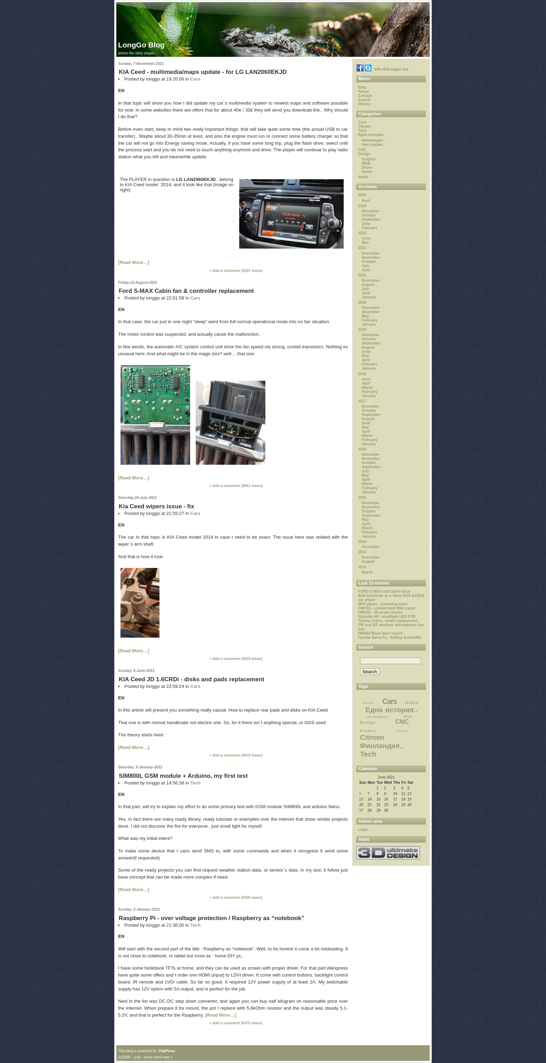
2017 (362, 401)
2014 (362, 541)
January (369, 297)
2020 (362, 302)
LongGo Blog (141, 45)
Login (363, 829)
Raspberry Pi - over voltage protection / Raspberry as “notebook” (211, 917)
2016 (362, 449)
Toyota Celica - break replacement (388, 620)
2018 (362, 374)
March (367, 387)
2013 (362, 552)
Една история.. (371, 134)
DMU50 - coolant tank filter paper (387, 608)
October (369, 215)
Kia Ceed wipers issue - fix (156, 506)
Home (367, 171)
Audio (363, 177)
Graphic (369, 159)
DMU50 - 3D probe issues (380, 612)
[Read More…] (133, 262)
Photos (364, 104)
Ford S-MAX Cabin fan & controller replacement (186, 290)
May (365, 242)
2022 (362, 247)
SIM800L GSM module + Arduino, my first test (183, 775)
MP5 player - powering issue (383, 604)
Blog (362, 87)
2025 (362, 195)
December (371, 211)
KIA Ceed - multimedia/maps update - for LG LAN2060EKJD (203, 71)
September (371, 219)
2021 (362, 275)
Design (364, 154)
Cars (195, 79)
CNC (362, 149)
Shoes (367, 167)
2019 (362, 329)
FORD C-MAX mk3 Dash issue (384, 591)
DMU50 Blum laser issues (380, 633)
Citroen (364, 126)
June (366, 223)
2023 (362, 233)
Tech (195, 782)
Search (364, 100)
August (368, 284)
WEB (366, 163)
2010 (362, 567)
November (371, 257)
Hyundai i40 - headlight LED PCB (387, 616)
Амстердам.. (373, 144)
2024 (362, 206)
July (365, 266)
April (366, 200)
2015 (362, 497)
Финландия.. (373, 140)
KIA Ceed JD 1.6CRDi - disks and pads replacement (191, 679)
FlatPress (167, 1051)
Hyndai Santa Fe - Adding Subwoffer (390, 637)
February (369, 228)
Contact (365, 95)
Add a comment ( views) (237, 270)
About (363, 91)
